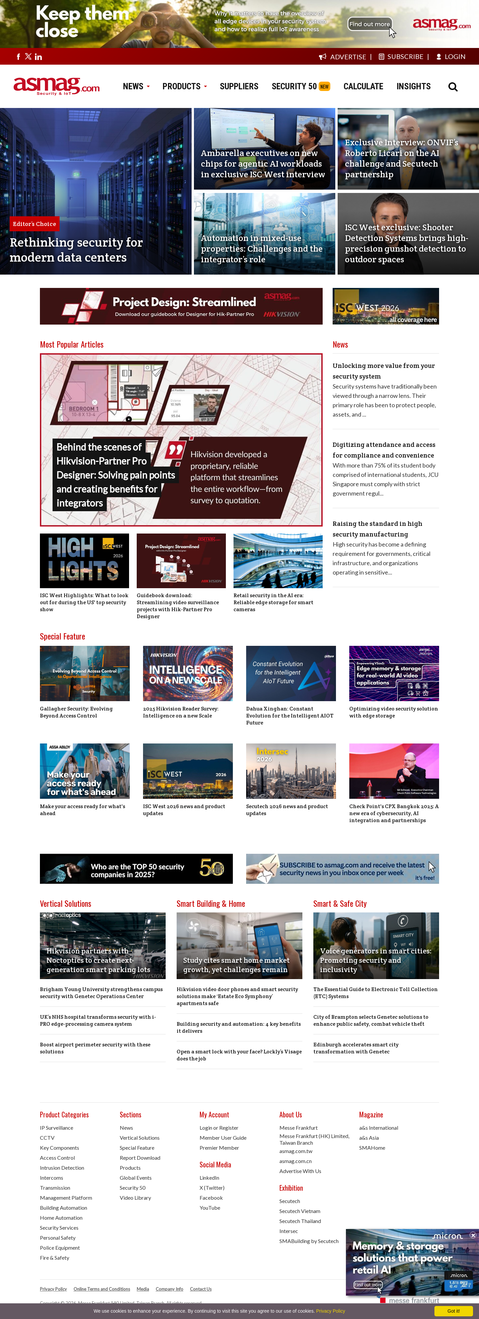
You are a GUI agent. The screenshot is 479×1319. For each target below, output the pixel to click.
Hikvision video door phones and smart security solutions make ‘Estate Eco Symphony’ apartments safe (237, 996)
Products (130, 1167)
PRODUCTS (185, 86)
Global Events (136, 1177)
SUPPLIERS (239, 86)
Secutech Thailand (300, 1221)
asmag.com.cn (295, 1161)
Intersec (288, 1231)
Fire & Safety (54, 1257)
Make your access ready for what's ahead (82, 810)
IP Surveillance (56, 1127)
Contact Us (201, 1289)
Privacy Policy (53, 1289)
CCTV (47, 1137)
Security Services (59, 1227)
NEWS (136, 86)
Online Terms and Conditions (102, 1289)
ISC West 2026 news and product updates (184, 810)
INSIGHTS (414, 86)
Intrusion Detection (62, 1167)
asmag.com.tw (295, 1151)
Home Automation (61, 1217)
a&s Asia (369, 1137)
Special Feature (62, 636)
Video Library (135, 1197)
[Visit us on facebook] (18, 56)
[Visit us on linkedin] (38, 56)
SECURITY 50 (294, 86)
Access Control (57, 1157)
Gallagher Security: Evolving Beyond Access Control (76, 712)
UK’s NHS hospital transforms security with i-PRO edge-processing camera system (98, 1020)
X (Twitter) (212, 1187)
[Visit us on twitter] (28, 56)
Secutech (289, 1201)
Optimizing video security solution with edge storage (393, 712)
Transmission (55, 1187)
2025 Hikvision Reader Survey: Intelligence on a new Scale (181, 712)
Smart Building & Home (211, 903)
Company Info (169, 1289)
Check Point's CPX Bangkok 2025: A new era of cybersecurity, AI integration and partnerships (394, 813)
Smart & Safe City (340, 903)
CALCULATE (363, 86)
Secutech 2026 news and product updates (287, 810)
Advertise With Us (300, 1171)
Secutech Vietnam (299, 1211)
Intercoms (51, 1177)
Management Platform (66, 1197)
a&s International (378, 1127)
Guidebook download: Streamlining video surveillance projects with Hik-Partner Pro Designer (178, 606)
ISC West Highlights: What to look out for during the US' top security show (84, 602)
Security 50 (132, 1187)
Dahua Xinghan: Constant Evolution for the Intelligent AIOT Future (290, 715)
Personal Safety (58, 1237)
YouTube (210, 1207)
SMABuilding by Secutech (309, 1241)
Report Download (140, 1157)
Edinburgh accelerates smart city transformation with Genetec (356, 1048)
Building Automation (63, 1207)
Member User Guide (223, 1137)
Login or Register (219, 1127)
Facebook (211, 1197)
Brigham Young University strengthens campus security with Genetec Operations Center (101, 993)
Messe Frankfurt (298, 1127)
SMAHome (372, 1147)
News (126, 1127)
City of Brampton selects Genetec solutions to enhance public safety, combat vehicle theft (370, 1020)
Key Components (59, 1147)
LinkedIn (209, 1177)
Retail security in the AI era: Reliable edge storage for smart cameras (273, 602)
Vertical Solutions (65, 903)
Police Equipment (60, 1247)
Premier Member (219, 1147)
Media (143, 1289)
